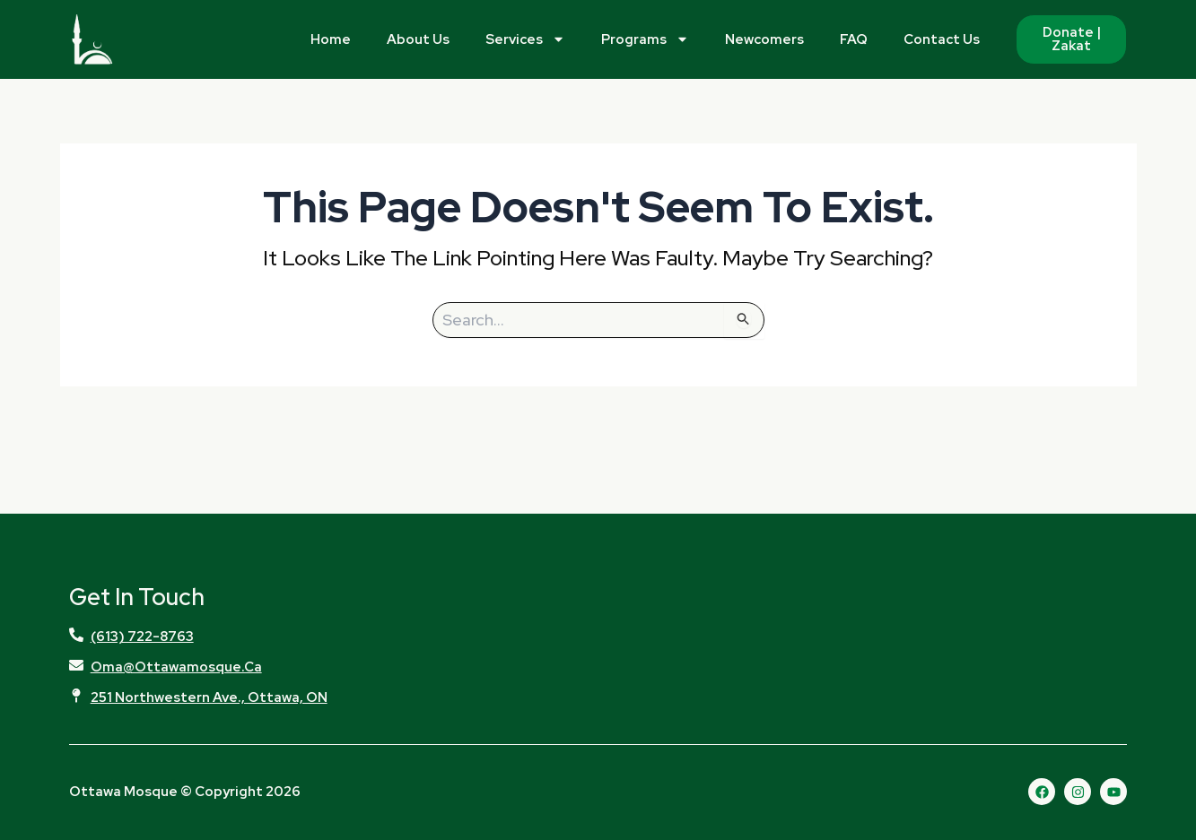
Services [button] (525, 39)
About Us (418, 39)
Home (330, 39)
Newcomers (764, 39)
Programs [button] (645, 39)
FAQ (854, 39)
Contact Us (942, 39)
